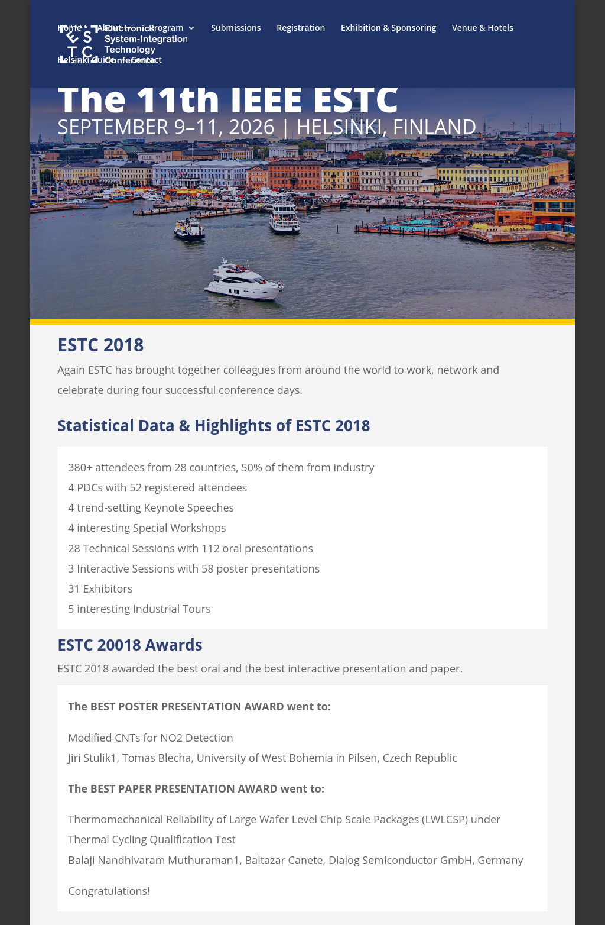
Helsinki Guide (86, 60)
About (109, 28)
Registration (301, 28)
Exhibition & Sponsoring (388, 28)
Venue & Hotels (482, 28)
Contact (146, 60)
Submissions (236, 28)
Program (166, 28)
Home (69, 28)
